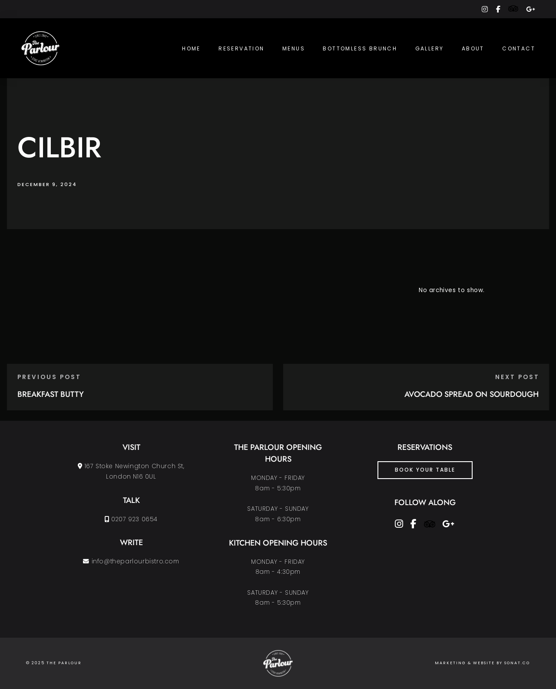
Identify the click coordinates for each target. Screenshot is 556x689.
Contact (518, 48)
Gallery (429, 48)
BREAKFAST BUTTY (50, 394)
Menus (293, 48)
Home (191, 48)
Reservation (241, 48)
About (473, 48)
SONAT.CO (517, 663)
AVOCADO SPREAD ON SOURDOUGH (471, 394)
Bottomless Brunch (360, 48)
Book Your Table (425, 469)
